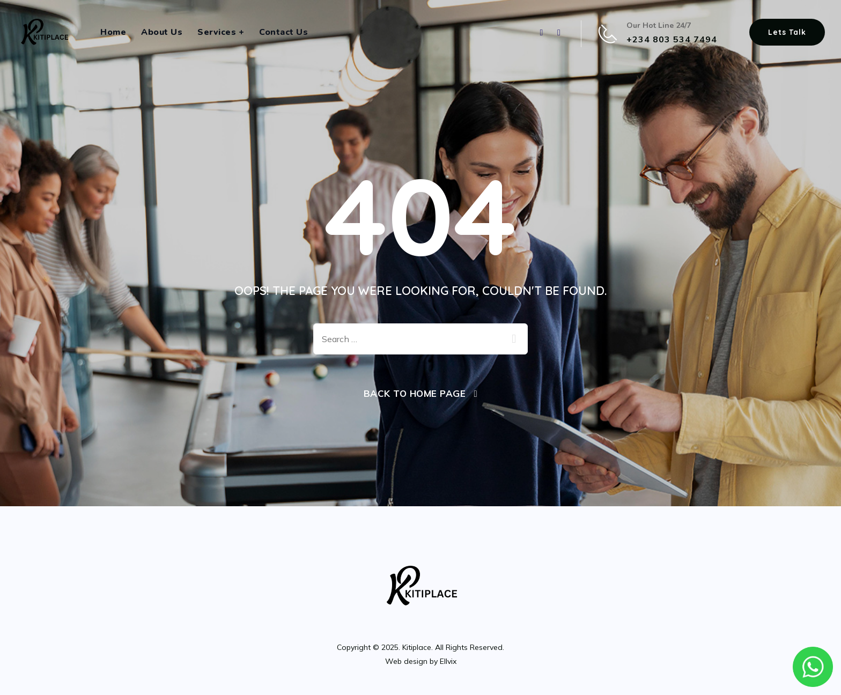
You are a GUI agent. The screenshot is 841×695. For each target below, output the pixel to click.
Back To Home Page (415, 393)
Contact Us (283, 32)
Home (113, 32)
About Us (161, 32)
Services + (220, 32)
